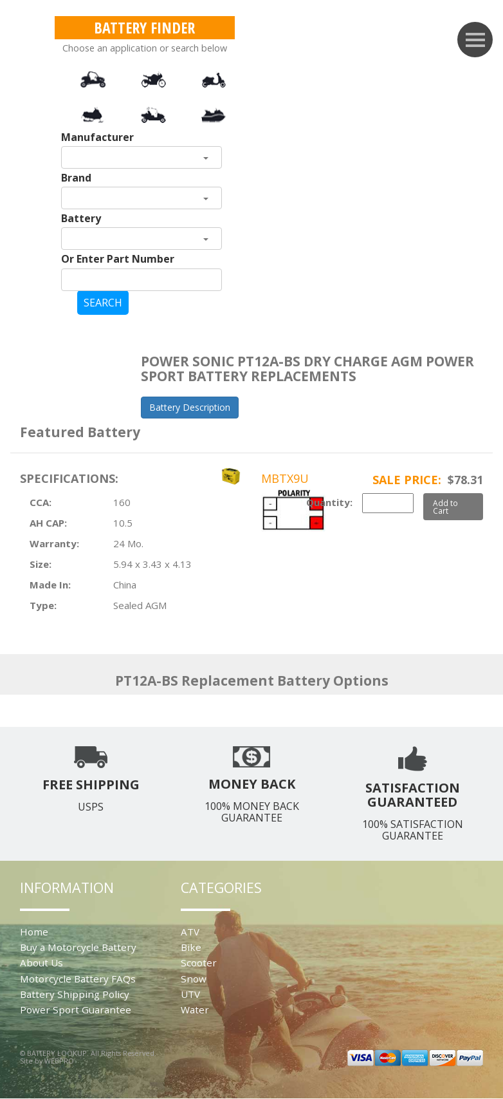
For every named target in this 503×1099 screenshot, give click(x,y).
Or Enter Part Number (117, 259)
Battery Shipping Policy (74, 994)
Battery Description (189, 407)
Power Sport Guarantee (75, 1009)
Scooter (199, 962)
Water (195, 1009)
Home (34, 931)
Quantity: (329, 502)
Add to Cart (445, 507)
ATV (190, 931)
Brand (76, 178)
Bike (191, 947)
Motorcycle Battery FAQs (78, 978)
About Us (41, 962)
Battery (81, 218)
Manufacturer (97, 137)
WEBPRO (59, 1061)
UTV (190, 994)
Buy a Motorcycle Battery (78, 947)
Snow (193, 978)
